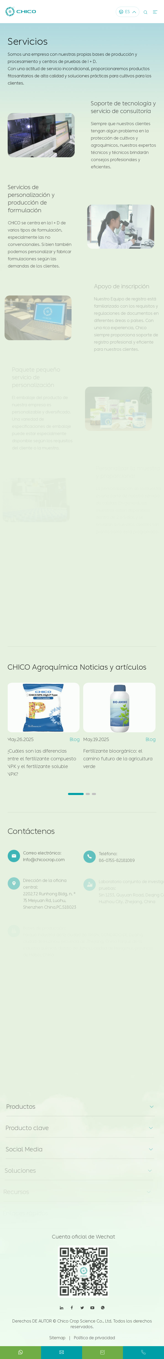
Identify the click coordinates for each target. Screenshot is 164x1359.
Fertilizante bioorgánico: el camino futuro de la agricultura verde (115, 758)
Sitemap (57, 1337)
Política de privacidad (94, 1337)
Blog (72, 739)
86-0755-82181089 (117, 863)
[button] (76, 794)
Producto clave (24, 1128)
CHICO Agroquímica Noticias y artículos (77, 667)
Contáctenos (31, 833)
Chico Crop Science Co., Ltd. (84, 1321)
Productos (17, 1106)
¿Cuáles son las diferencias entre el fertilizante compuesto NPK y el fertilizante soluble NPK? (39, 762)
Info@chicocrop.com (44, 862)
